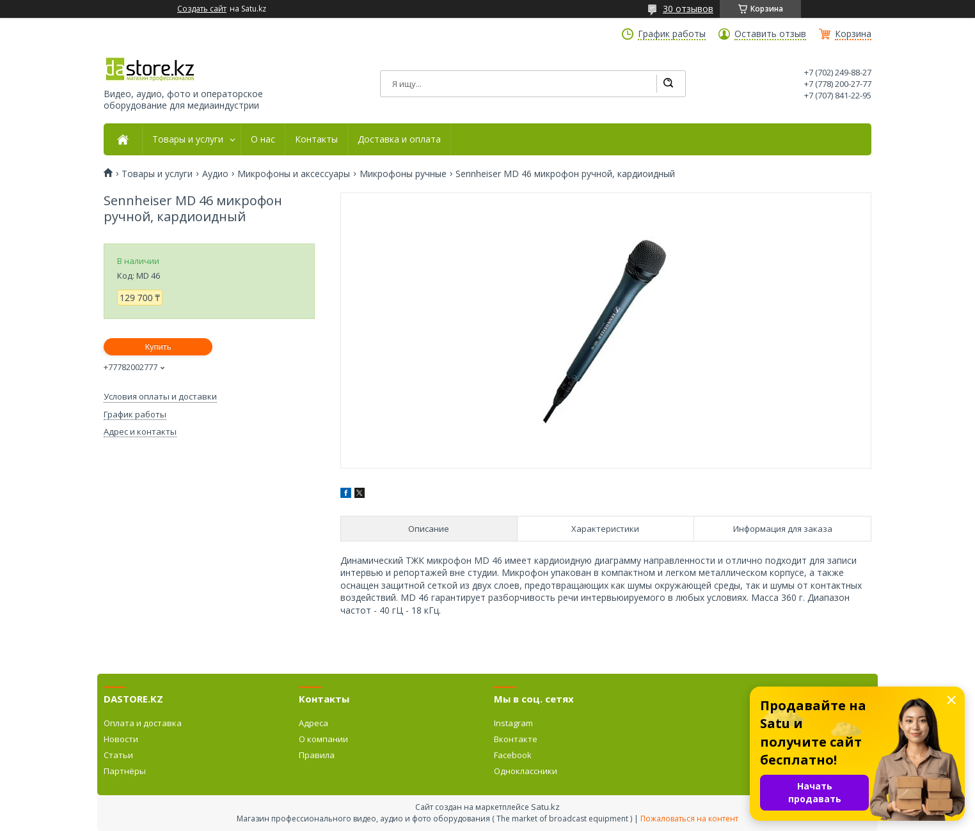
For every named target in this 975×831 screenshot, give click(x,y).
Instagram (513, 723)
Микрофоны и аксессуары (293, 174)
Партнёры (125, 771)
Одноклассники (525, 771)
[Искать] (667, 84)
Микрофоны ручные (403, 174)
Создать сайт (201, 8)
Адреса (313, 723)
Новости (121, 739)
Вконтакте (515, 739)
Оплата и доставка (143, 723)
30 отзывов (688, 9)
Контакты (316, 139)
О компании (323, 739)
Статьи (118, 755)
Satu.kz (545, 806)
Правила (317, 755)
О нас (263, 139)
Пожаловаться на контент (689, 818)
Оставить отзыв (770, 34)
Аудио (215, 174)
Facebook (513, 755)
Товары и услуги (187, 139)
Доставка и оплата (399, 139)
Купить (158, 347)
